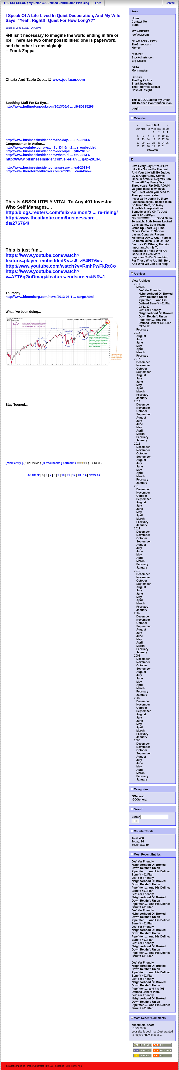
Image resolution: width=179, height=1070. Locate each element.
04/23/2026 (152, 150)
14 (84, 475)
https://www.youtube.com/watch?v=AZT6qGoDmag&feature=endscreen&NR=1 (55, 274)
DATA (135, 67)
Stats (135, 25)
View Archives (141, 280)
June (139, 342)
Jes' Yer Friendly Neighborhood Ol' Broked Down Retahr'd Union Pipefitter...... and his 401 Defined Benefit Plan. (149, 985)
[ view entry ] (14, 463)
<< (29, 475)
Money (136, 47)
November (143, 365)
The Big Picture (142, 80)
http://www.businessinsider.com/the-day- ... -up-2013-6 (48, 140)
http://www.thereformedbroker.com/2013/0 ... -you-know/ (49, 171)
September (143, 372)
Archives (138, 273)
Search (137, 809)
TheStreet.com (141, 44)
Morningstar (140, 70)
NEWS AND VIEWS (144, 41)
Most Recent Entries (146, 854)
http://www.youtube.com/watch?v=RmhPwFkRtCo (61, 266)
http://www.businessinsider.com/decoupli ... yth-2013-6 (48, 151)
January (141, 398)
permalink (69, 463)
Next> (93, 475)
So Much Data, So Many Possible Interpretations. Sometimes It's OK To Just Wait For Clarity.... (149, 210)
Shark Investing (142, 83)
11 (68, 475)
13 (79, 475)
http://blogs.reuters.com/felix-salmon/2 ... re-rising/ (62, 212)
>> (98, 475)
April (139, 349)
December (143, 362)
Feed (98, 3)
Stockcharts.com (143, 57)
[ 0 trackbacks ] (52, 463)
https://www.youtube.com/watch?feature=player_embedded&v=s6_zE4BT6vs (54, 258)
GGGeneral (139, 799)
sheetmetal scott (143, 1025)
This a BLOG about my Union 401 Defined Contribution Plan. (152, 101)
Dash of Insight (142, 90)
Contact (170, 3)
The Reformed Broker (146, 87)
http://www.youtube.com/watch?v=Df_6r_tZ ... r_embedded (51, 147)
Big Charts (139, 60)
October (141, 368)
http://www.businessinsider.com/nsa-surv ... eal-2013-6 (48, 167)
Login (135, 108)
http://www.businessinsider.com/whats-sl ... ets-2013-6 (48, 155)
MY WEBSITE (140, 31)
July (139, 339)
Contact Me (139, 21)
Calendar (138, 118)
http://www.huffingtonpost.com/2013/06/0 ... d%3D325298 (50, 106)
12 (73, 475)
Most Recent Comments (148, 1018)
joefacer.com (140, 34)
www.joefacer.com (68, 80)
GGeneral (138, 796)
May (139, 346)
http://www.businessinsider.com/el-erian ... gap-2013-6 (53, 159)
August (141, 336)
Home (135, 18)
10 (63, 475)
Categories (139, 789)
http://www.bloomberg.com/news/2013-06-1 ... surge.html (50, 297)
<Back (35, 475)
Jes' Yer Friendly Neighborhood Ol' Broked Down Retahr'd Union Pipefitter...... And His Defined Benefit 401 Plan (156, 297)
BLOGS (137, 77)
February (142, 329)
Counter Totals (142, 831)
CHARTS (137, 54)
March (140, 287)
